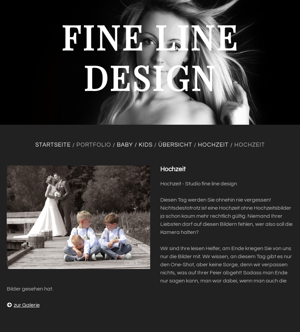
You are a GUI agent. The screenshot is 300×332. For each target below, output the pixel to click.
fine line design (150, 56)
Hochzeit (213, 145)
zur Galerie (23, 305)
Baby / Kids (135, 145)
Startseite (53, 145)
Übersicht (175, 145)
